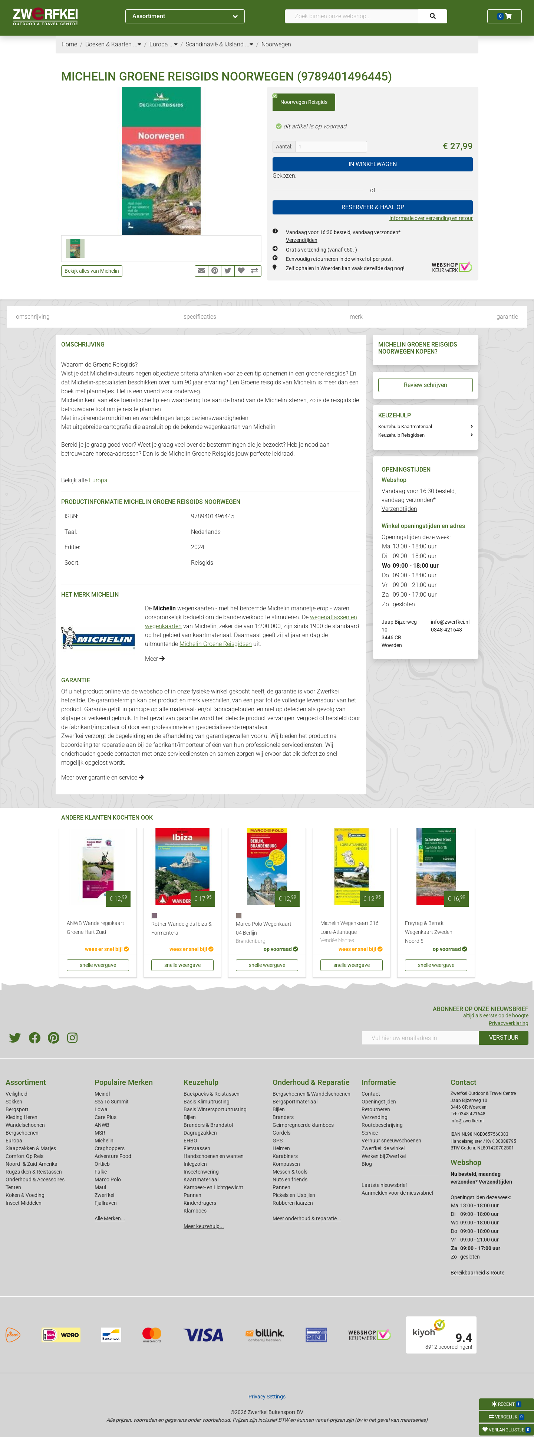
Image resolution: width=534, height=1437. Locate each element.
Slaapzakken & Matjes (31, 1148)
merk (356, 316)
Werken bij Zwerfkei (384, 1156)
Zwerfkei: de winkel (383, 1148)
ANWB (102, 1125)
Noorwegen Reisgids (300, 99)
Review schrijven (425, 384)
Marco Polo (108, 1179)
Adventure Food (113, 1156)
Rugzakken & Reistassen (34, 1172)
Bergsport (17, 1109)
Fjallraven (106, 1203)
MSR (100, 1133)
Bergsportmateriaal (295, 1102)
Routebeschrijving (382, 1125)
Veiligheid (16, 1094)
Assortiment (185, 16)
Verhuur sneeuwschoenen (391, 1141)
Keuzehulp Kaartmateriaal (405, 426)
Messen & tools (290, 1172)
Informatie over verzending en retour (431, 218)
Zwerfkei (104, 1195)
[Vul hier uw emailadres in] (420, 1038)
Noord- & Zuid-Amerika (31, 1164)
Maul (100, 1187)
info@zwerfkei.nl (450, 622)
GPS (278, 1141)
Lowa (101, 1109)
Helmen (281, 1148)
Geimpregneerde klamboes (303, 1125)
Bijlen (190, 1117)
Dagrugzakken (200, 1133)
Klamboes (195, 1211)
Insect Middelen (24, 1203)
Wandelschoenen (25, 1125)
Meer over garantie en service (102, 777)
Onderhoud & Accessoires (35, 1179)
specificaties (200, 316)
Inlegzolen (195, 1164)
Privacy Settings (267, 1397)
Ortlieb (102, 1164)
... (137, 44)
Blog (367, 1164)
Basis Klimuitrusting (207, 1102)
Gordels (281, 1133)
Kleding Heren (21, 1117)
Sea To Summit (112, 1102)
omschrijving (33, 316)
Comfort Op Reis (24, 1156)
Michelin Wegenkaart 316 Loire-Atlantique (351, 932)
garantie (507, 316)
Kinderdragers (200, 1203)
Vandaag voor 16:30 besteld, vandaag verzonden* (419, 500)
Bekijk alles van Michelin (92, 271)
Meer (155, 658)
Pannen (281, 1187)
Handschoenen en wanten (214, 1156)
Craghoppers (110, 1148)
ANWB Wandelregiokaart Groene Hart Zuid (95, 927)
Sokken (14, 1102)
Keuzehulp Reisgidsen (401, 435)
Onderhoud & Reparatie (311, 1082)
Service (370, 1133)
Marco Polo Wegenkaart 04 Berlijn (267, 933)
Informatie (379, 1082)
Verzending (375, 1117)
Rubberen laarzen (293, 1203)
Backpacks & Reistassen (212, 1094)
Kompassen (286, 1164)
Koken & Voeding (25, 1195)
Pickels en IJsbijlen (294, 1195)
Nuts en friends (290, 1179)
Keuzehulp (201, 1082)
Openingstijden (379, 1102)
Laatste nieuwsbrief (384, 1185)
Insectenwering (201, 1172)
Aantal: (284, 147)
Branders (283, 1117)
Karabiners (285, 1156)
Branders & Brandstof (209, 1125)
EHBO (190, 1141)
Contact (371, 1094)
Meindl (102, 1094)
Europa (98, 480)
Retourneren (376, 1109)
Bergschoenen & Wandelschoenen (311, 1094)
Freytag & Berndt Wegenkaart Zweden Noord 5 (428, 932)
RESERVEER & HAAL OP (373, 207)
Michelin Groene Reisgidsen (215, 643)
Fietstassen (197, 1148)
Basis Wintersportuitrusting (215, 1109)
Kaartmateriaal (201, 1179)
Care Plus (105, 1117)
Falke (101, 1172)
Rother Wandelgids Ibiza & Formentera (181, 928)
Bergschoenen (22, 1133)
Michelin (104, 1141)
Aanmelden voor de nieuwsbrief (398, 1193)
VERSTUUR (503, 1037)
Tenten (13, 1187)
